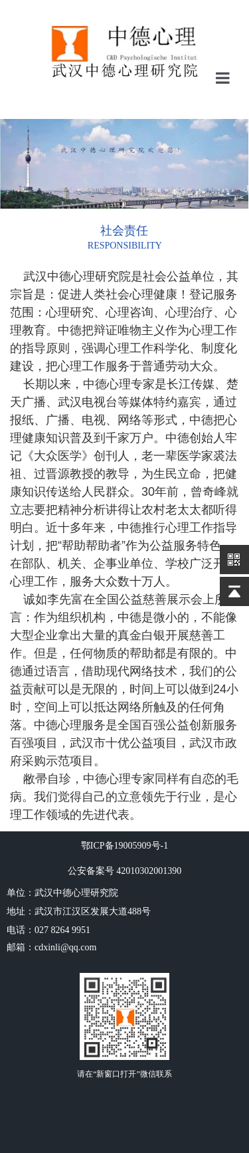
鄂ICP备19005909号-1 (124, 846)
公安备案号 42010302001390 (125, 871)
